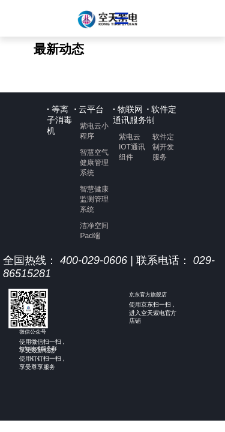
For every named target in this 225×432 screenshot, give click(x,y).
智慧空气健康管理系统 (94, 162)
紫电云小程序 (94, 131)
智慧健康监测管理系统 (94, 199)
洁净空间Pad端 (94, 230)
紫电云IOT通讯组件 (132, 147)
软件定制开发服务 (163, 147)
